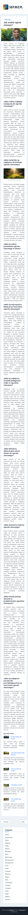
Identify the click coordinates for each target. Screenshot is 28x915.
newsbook (22, 910)
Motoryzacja (8, 857)
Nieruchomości (9, 860)
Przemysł (7, 871)
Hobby (7, 846)
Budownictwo (9, 837)
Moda (6, 854)
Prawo (7, 868)
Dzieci (7, 840)
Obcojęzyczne (9, 863)
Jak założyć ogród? (16, 785)
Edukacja (7, 843)
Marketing (8, 851)
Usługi (7, 894)
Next (24, 821)
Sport (6, 880)
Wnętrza (7, 896)
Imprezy (7, 848)
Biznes (7, 834)
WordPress (11, 910)
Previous (5, 821)
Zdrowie (7, 899)
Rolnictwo (7, 19)
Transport (8, 885)
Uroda (7, 891)
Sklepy (7, 877)
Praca (6, 865)
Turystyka (8, 888)
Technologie (8, 882)
